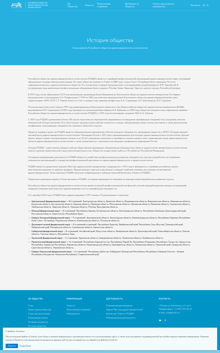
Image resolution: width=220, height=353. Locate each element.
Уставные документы (38, 322)
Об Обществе (72, 5)
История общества (37, 326)
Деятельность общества (132, 5)
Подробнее (25, 346)
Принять (12, 346)
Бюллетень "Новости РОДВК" (120, 314)
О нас (30, 306)
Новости (89, 5)
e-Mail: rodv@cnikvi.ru (169, 313)
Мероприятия (73, 314)
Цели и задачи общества (39, 310)
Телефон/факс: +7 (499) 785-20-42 (175, 309)
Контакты (195, 5)
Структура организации (39, 314)
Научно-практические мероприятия (163, 5)
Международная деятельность (120, 318)
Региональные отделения (103, 5)
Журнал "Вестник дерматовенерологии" (124, 310)
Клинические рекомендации (119, 306)
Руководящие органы (38, 318)
